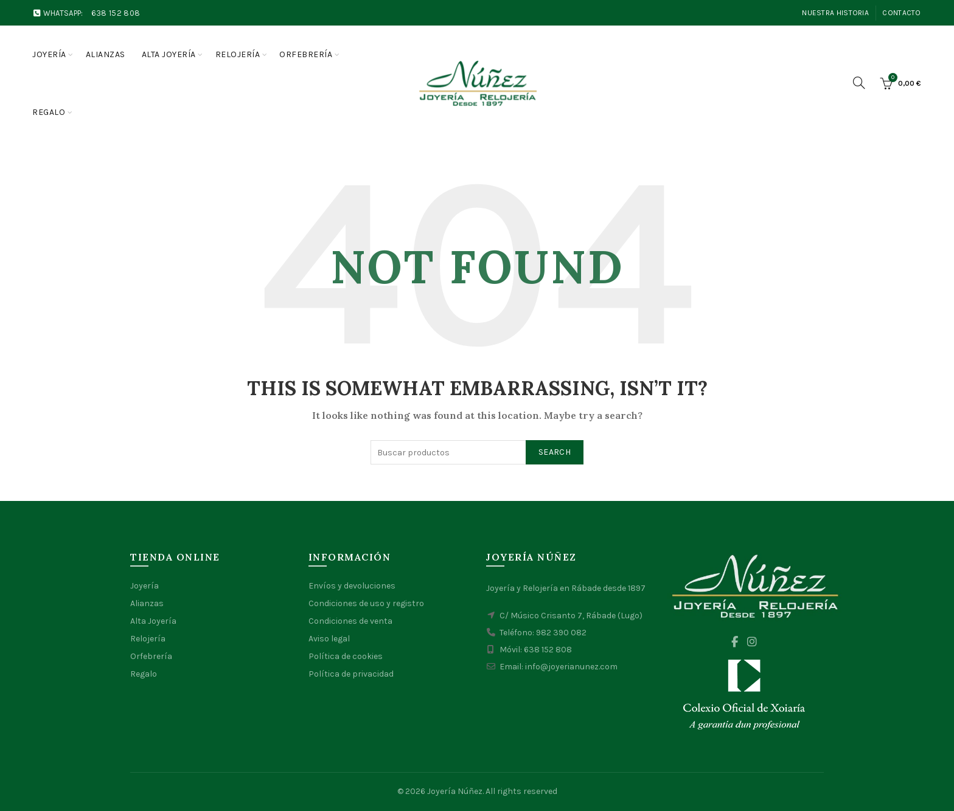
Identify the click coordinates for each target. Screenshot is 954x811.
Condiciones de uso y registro (366, 603)
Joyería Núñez (454, 791)
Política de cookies (345, 656)
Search (554, 452)
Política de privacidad (351, 674)
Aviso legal (329, 638)
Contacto (901, 13)
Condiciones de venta (350, 621)
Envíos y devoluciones (351, 586)
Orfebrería (305, 54)
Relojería (237, 54)
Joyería (49, 54)
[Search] (859, 83)
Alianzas (105, 54)
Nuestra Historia (835, 13)
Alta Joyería (153, 621)
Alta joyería (169, 54)
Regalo (48, 112)
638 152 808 (115, 13)
